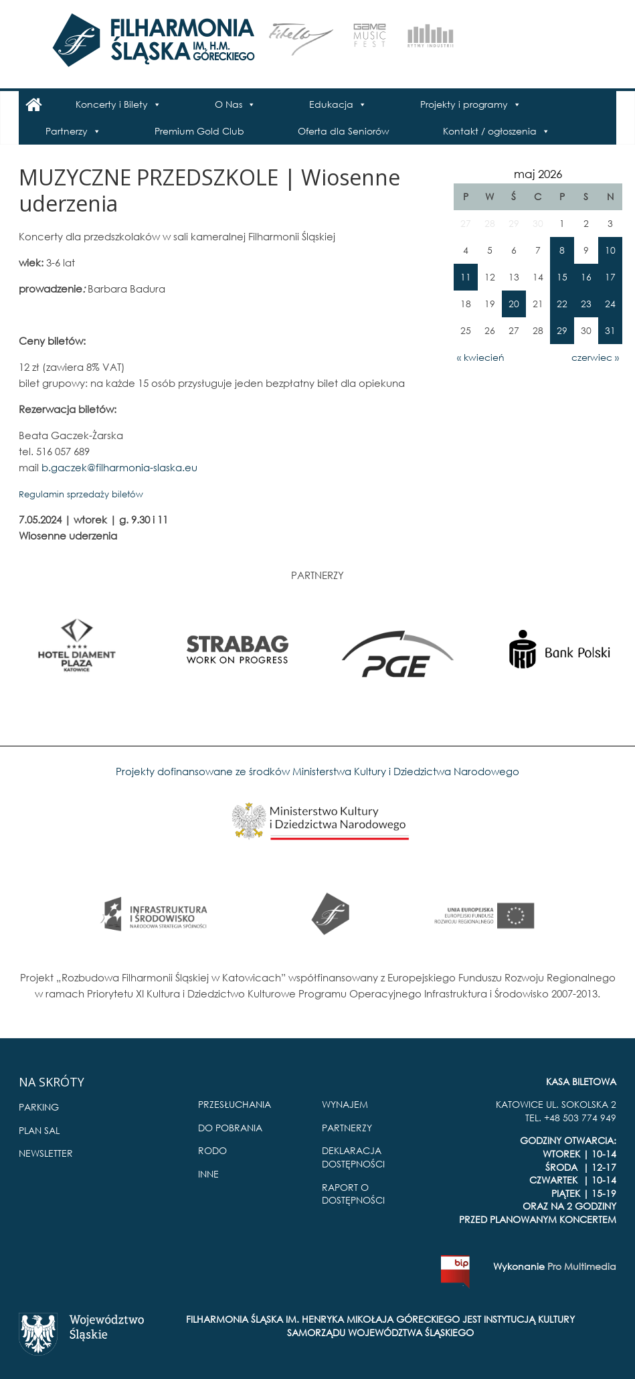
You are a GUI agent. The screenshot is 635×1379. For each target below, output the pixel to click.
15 (562, 276)
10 (610, 250)
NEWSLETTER (46, 1153)
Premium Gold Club (199, 131)
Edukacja (331, 104)
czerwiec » (595, 357)
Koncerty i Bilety (112, 104)
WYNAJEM (345, 1104)
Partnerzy (67, 131)
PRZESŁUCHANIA (234, 1104)
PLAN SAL (39, 1130)
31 (610, 330)
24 (610, 303)
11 (465, 276)
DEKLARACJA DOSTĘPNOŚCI (353, 1157)
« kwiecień (481, 357)
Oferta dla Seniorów (343, 131)
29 (562, 330)
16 (586, 276)
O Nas (228, 104)
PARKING (39, 1107)
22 (562, 303)
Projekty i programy (464, 104)
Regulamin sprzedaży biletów (81, 494)
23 (586, 303)
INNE (208, 1173)
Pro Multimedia (581, 1266)
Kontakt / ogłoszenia (490, 131)
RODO (212, 1150)
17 (610, 276)
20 (514, 303)
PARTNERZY (347, 1127)
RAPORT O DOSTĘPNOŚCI (353, 1194)
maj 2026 (538, 174)
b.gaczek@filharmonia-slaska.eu (119, 467)
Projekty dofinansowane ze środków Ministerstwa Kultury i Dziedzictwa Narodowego (317, 771)
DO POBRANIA (230, 1127)
